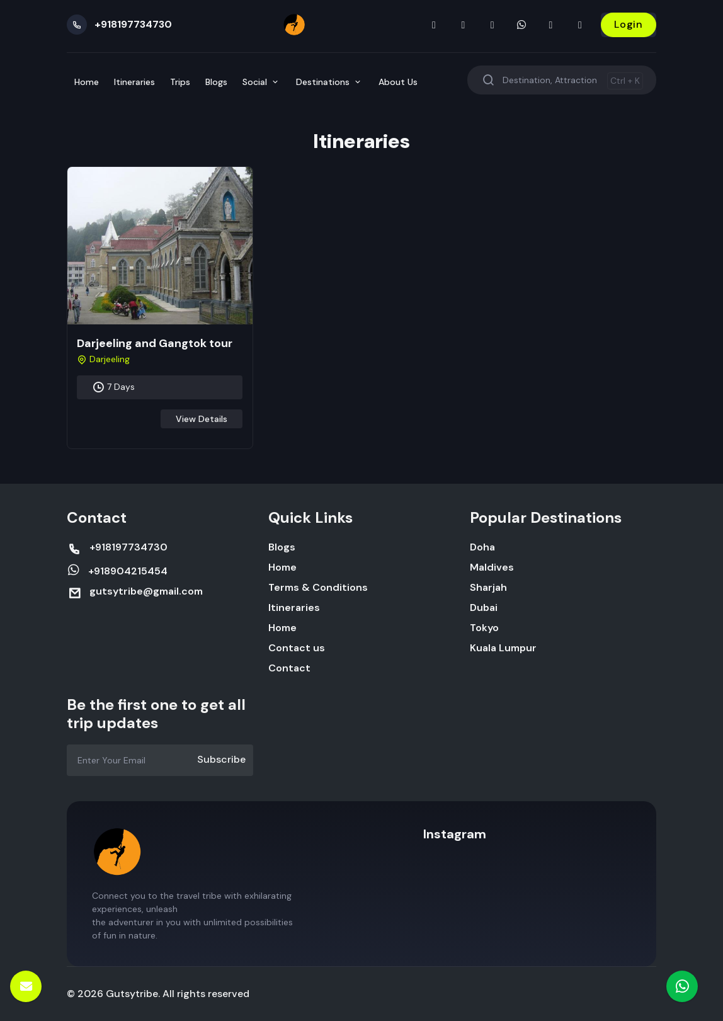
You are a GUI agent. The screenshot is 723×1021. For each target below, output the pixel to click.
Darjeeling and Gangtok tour (154, 343)
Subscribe (221, 759)
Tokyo (484, 627)
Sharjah (488, 587)
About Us (398, 82)
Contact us (296, 647)
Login (628, 24)
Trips (180, 82)
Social (261, 82)
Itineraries (134, 82)
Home (86, 82)
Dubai (484, 607)
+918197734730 (133, 24)
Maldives (492, 567)
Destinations (329, 82)
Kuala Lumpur (503, 647)
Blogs (216, 82)
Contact (289, 668)
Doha (482, 547)
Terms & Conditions (318, 587)
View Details (201, 419)
